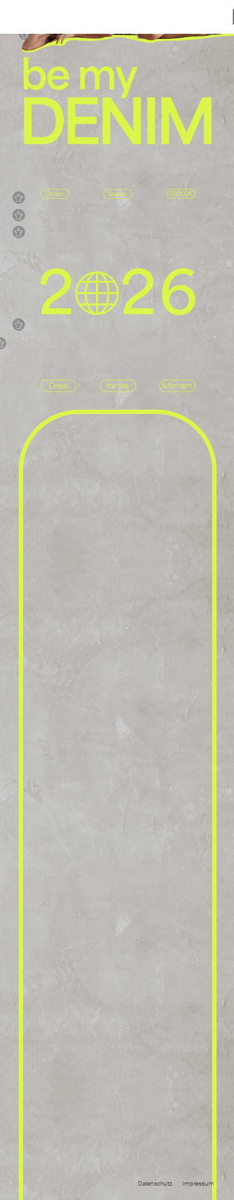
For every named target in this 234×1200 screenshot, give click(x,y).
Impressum (198, 1183)
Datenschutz (155, 1183)
